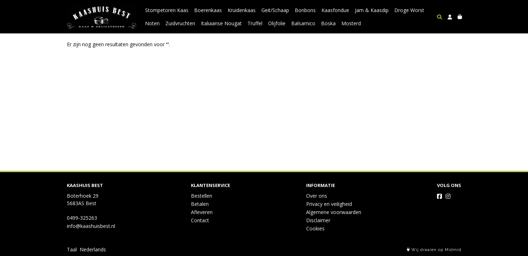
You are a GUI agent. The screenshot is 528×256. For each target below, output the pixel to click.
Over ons (316, 195)
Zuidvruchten (180, 23)
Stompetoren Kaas (166, 10)
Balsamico (303, 23)
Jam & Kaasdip (372, 10)
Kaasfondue (335, 10)
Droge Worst (409, 10)
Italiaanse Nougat (221, 23)
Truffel (254, 23)
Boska (328, 23)
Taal (72, 249)
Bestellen (201, 195)
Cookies (315, 228)
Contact (200, 220)
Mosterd (351, 23)
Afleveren (202, 212)
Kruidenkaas (242, 10)
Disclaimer (318, 220)
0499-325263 (82, 217)
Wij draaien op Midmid (434, 249)
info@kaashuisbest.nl (91, 226)
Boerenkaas (208, 10)
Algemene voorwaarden (333, 212)
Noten (152, 23)
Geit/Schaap (275, 10)
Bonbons (305, 10)
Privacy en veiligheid (329, 204)
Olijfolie (277, 23)
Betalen (200, 204)
